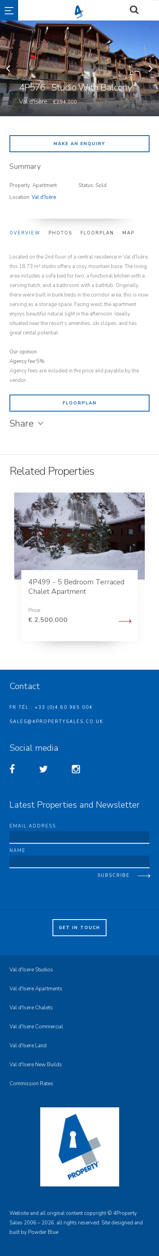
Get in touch (79, 928)
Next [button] (151, 68)
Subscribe (113, 875)
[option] (79, 68)
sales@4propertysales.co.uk (56, 722)
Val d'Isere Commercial (36, 1026)
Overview (24, 233)
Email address (32, 826)
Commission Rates (31, 1083)
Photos (60, 233)
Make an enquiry (79, 144)
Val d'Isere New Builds (35, 1064)
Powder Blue (43, 1232)
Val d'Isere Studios (31, 969)
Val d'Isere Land (28, 1045)
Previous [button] (8, 68)
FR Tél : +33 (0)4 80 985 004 (51, 707)
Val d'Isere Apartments (35, 988)
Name (17, 851)
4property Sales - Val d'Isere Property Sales (109, 12)
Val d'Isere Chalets (31, 1007)
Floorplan (97, 233)
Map (128, 233)
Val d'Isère (44, 197)
